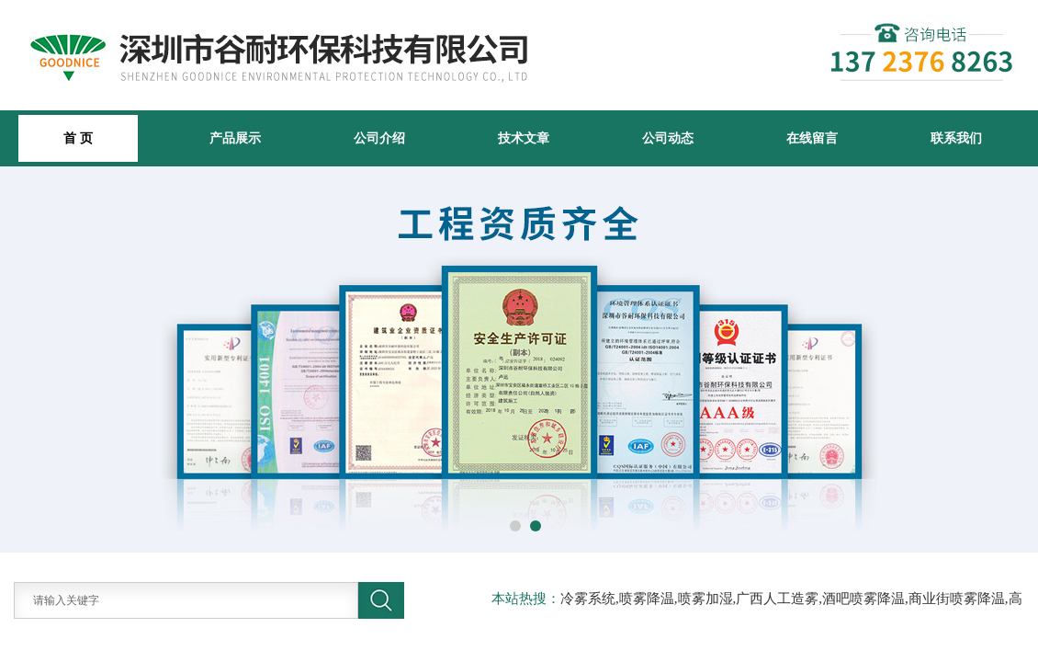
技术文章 (523, 138)
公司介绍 (379, 138)
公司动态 (668, 138)
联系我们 (956, 138)
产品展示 (235, 138)
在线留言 (812, 138)
